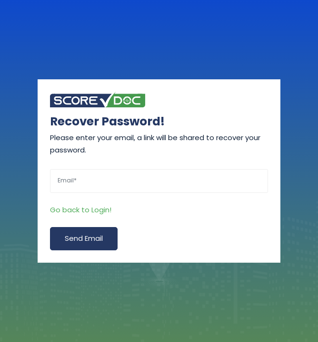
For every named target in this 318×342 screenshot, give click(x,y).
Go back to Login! (80, 210)
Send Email (84, 238)
